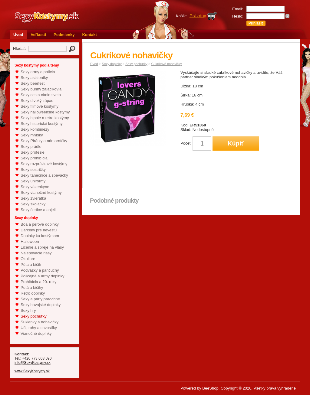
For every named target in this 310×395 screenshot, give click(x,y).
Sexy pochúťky (34, 316)
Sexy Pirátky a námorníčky (44, 141)
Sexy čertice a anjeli (38, 209)
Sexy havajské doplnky (41, 304)
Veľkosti (38, 34)
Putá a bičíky (32, 287)
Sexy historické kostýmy (42, 123)
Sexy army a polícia (38, 72)
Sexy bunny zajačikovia (41, 89)
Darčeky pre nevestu (39, 230)
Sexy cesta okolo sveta (41, 95)
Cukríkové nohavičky (166, 64)
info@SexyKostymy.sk (33, 363)
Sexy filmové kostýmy (39, 106)
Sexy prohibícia (34, 158)
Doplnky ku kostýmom (40, 235)
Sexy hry (28, 310)
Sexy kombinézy (35, 129)
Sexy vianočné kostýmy (41, 192)
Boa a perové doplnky (40, 224)
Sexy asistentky (34, 77)
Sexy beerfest (33, 83)
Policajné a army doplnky (42, 276)
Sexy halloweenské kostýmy (45, 112)
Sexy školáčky (33, 204)
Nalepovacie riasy (36, 253)
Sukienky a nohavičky (39, 322)
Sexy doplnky (111, 64)
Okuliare (28, 258)
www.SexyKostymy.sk (32, 371)
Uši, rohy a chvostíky (39, 327)
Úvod (18, 34)
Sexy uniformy (33, 181)
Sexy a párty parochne (40, 299)
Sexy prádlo (31, 146)
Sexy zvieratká (33, 198)
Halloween (30, 241)
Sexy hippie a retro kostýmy (45, 118)
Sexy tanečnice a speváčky (44, 175)
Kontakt (89, 34)
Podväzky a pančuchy (40, 270)
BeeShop (210, 388)
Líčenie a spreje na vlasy (42, 247)
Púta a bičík (31, 264)
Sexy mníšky (32, 135)
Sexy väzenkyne (35, 186)
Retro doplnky (33, 293)
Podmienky (64, 34)
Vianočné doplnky (36, 333)
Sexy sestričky (33, 169)
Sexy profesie (33, 152)
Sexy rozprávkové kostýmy (44, 164)
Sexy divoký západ (37, 100)
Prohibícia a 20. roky (39, 281)
